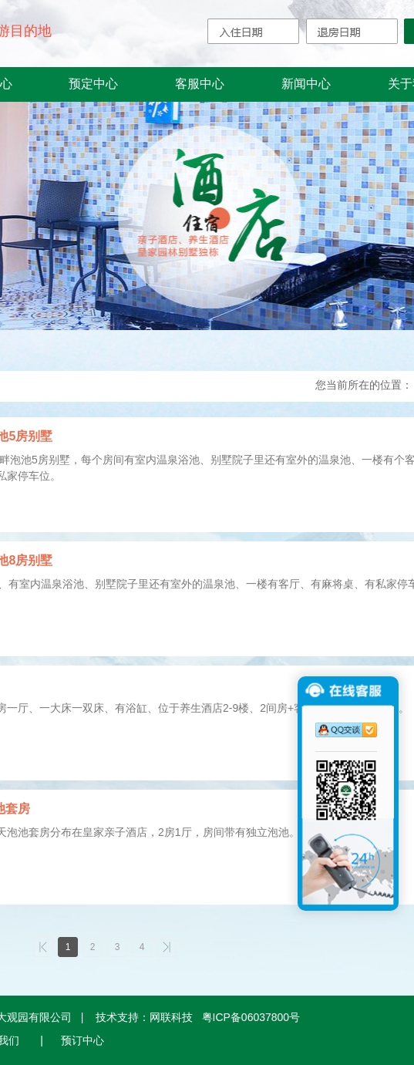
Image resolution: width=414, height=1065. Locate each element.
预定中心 (93, 83)
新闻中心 (306, 83)
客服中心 (199, 83)
